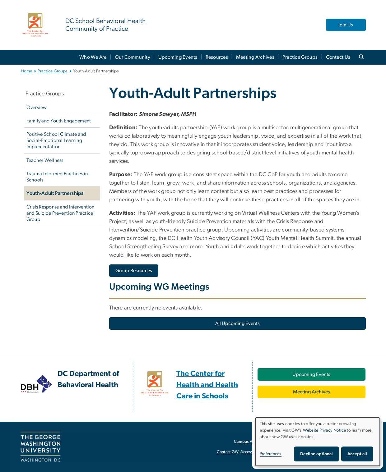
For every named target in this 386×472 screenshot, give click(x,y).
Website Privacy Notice (324, 430)
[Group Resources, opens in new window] (133, 270)
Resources (217, 57)
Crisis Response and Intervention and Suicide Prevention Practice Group (60, 213)
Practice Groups (300, 57)
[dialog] (317, 442)
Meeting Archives (255, 57)
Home (26, 71)
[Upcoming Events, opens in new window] (311, 374)
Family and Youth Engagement (58, 120)
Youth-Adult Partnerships (55, 193)
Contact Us (338, 57)
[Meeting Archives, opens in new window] (311, 392)
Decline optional (316, 454)
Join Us (345, 24)
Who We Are (93, 57)
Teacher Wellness (44, 160)
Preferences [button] (270, 454)
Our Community (132, 57)
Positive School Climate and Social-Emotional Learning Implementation (56, 140)
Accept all (357, 454)
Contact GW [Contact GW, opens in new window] (228, 452)
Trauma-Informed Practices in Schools (57, 176)
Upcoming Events (178, 57)
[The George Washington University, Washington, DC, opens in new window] (40, 447)
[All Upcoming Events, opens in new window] (237, 323)
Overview (36, 107)
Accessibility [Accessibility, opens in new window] (251, 452)
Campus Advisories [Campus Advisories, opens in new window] (251, 442)
